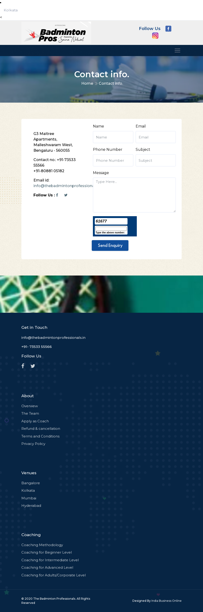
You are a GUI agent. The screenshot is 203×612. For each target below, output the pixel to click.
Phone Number (107, 149)
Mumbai (28, 498)
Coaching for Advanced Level (47, 567)
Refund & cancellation (40, 428)
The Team (30, 413)
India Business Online (166, 600)
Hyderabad (31, 505)
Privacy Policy (33, 443)
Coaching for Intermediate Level (50, 560)
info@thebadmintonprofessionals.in (67, 186)
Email (141, 126)
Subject (143, 149)
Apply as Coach (35, 421)
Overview (29, 406)
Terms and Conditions (40, 436)
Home (87, 83)
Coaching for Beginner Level (46, 552)
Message (101, 173)
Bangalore (30, 483)
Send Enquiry (110, 245)
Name (98, 126)
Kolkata (11, 10)
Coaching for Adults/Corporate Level (53, 575)
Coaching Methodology (42, 545)
